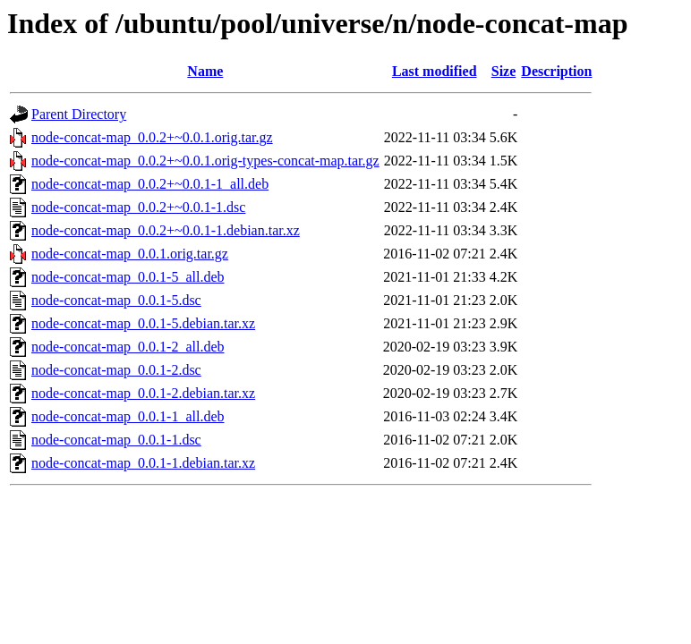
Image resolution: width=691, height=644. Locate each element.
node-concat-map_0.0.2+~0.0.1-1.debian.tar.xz (165, 230)
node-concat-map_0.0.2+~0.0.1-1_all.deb (150, 183)
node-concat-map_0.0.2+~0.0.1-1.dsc (138, 207)
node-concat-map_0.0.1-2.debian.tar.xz (143, 393)
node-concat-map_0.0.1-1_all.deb (127, 416)
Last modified (434, 71)
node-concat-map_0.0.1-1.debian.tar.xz (143, 462)
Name (205, 71)
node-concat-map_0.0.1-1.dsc (116, 439)
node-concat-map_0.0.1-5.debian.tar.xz (143, 323)
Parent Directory (78, 114)
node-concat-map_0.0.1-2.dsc (116, 369)
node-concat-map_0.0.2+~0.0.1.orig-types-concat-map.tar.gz (205, 160)
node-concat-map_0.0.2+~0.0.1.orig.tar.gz (152, 137)
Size (503, 71)
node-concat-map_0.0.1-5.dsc (116, 300)
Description (556, 71)
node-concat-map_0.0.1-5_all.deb (127, 276)
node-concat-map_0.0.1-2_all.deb (127, 346)
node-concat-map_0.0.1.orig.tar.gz (129, 253)
